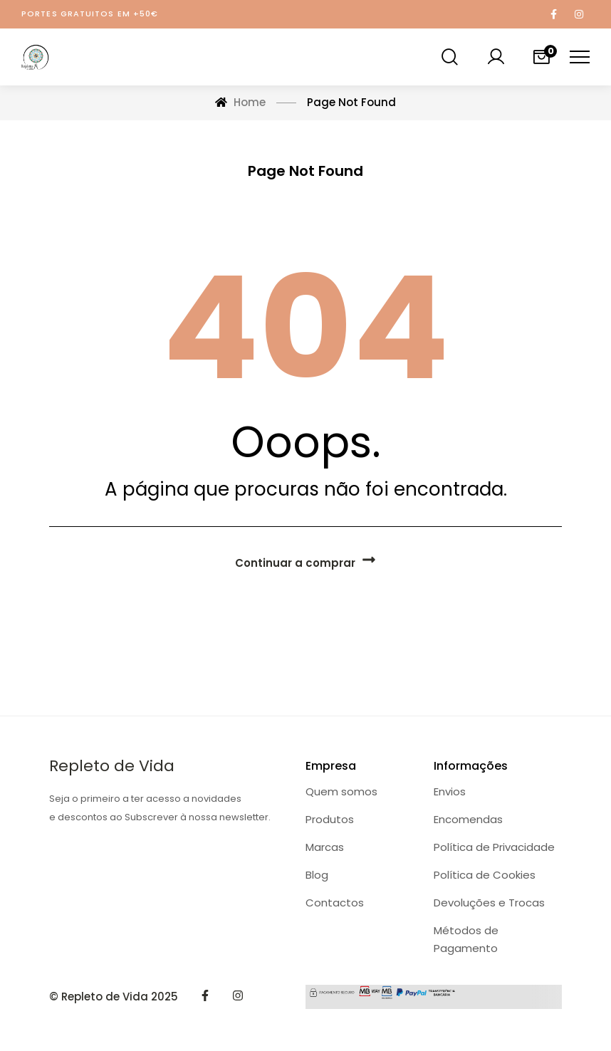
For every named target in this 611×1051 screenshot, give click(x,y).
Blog (317, 874)
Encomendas (468, 819)
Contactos (335, 902)
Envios (450, 791)
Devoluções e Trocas (489, 902)
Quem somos (341, 791)
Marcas (325, 847)
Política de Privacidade (494, 847)
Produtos (330, 819)
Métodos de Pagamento (466, 939)
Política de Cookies (485, 874)
